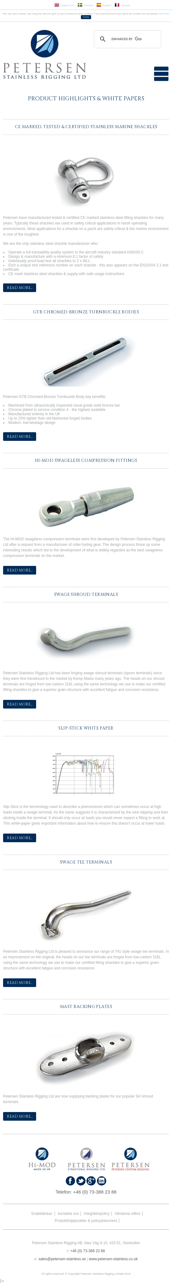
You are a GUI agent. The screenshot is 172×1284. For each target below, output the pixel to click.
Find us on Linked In (101, 1181)
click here (163, 13)
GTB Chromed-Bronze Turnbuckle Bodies (86, 312)
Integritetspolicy (97, 1213)
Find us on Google (91, 1181)
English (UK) (64, 5)
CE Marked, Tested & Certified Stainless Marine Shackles (86, 127)
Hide (86, 17)
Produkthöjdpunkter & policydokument (86, 1221)
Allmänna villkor (128, 1213)
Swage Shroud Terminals (86, 594)
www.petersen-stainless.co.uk (113, 1259)
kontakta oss (68, 1213)
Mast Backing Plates (86, 1007)
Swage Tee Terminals (86, 862)
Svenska (85, 5)
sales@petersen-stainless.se (62, 1259)
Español (103, 5)
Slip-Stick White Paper (85, 728)
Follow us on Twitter (81, 1181)
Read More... (19, 287)
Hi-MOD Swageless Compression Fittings (86, 460)
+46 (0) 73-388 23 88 (95, 1191)
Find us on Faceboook (70, 1181)
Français (122, 5)
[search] (126, 39)
